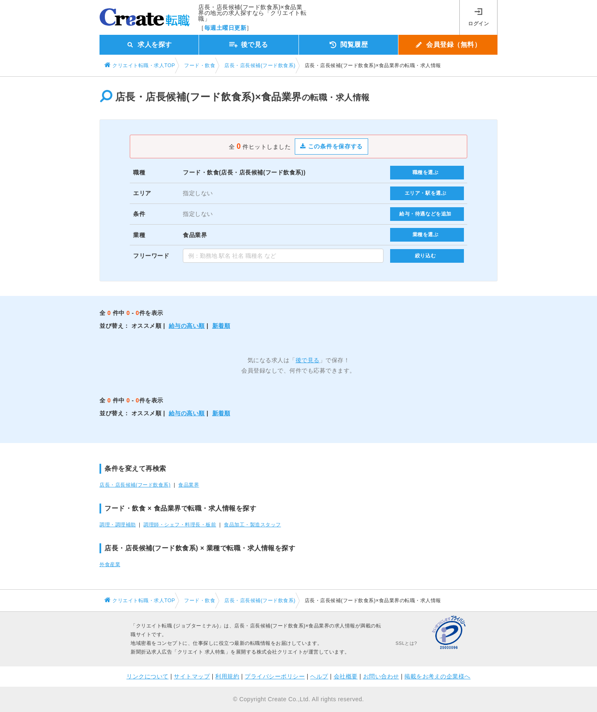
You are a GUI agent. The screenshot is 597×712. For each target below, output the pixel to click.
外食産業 (110, 564)
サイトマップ (192, 676)
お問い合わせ (381, 676)
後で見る (308, 360)
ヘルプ (319, 676)
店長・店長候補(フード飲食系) (135, 485)
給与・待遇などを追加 (425, 214)
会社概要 (346, 676)
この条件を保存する (331, 146)
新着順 (221, 325)
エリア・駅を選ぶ (426, 193)
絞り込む (425, 256)
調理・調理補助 (118, 525)
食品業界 (188, 485)
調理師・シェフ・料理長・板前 (179, 525)
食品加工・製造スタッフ (252, 525)
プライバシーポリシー (275, 676)
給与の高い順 (187, 325)
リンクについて (147, 676)
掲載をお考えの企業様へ (437, 676)
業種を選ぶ (426, 234)
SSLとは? (406, 643)
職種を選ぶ (426, 172)
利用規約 (227, 676)
